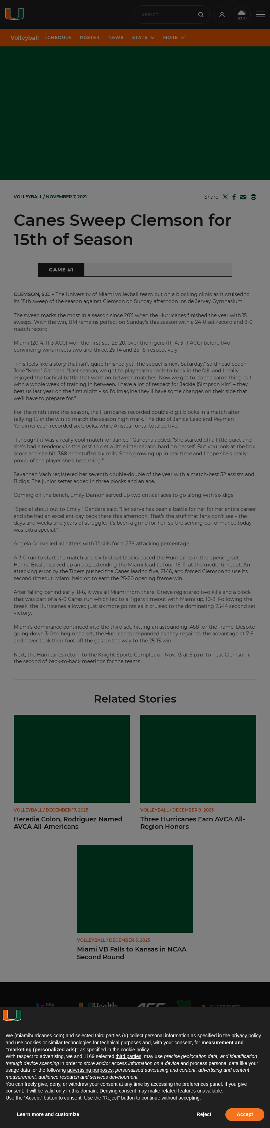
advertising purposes (89, 1070)
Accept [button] (245, 1114)
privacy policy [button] (246, 1035)
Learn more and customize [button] (48, 1114)
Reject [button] (204, 1114)
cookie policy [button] (135, 1049)
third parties (128, 1056)
